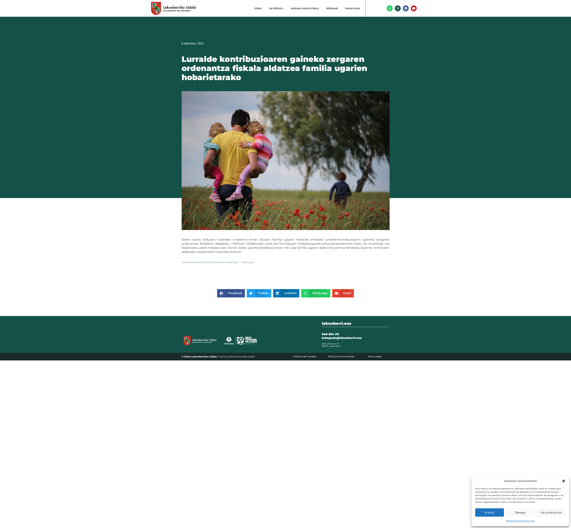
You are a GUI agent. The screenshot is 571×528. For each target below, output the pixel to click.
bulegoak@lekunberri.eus (342, 338)
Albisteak (332, 8)
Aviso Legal (375, 356)
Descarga (248, 262)
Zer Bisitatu (276, 8)
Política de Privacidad (341, 356)
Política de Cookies (304, 356)
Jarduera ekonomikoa (305, 8)
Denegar (520, 512)
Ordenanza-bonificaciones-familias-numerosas (210, 262)
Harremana (352, 8)
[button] (563, 481)
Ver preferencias (551, 512)
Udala (257, 8)
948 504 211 (330, 334)
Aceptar (490, 512)
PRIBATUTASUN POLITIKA (520, 520)
